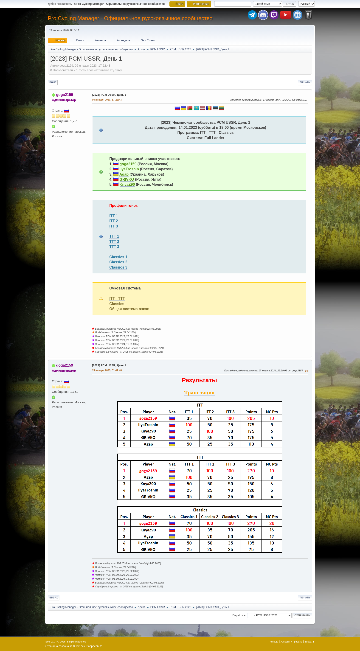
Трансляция (199, 393)
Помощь (273, 641)
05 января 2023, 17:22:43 (107, 99)
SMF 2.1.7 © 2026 (55, 641)
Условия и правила (291, 641)
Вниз (52, 82)
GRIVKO (127, 179)
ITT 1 (113, 216)
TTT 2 (114, 242)
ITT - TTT (117, 298)
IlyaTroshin (129, 169)
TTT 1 (114, 236)
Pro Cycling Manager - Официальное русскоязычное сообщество (130, 18)
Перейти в (238, 615)
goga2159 (64, 95)
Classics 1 (118, 257)
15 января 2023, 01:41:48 (107, 370)
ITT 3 (113, 226)
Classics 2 (118, 262)
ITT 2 (113, 221)
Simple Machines (76, 641)
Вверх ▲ (310, 641)
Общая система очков (129, 309)
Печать (305, 82)
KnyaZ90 (127, 184)
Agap (124, 174)
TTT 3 (114, 247)
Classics (116, 304)
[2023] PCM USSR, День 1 (109, 94)
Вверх (53, 597)
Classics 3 (118, 267)
